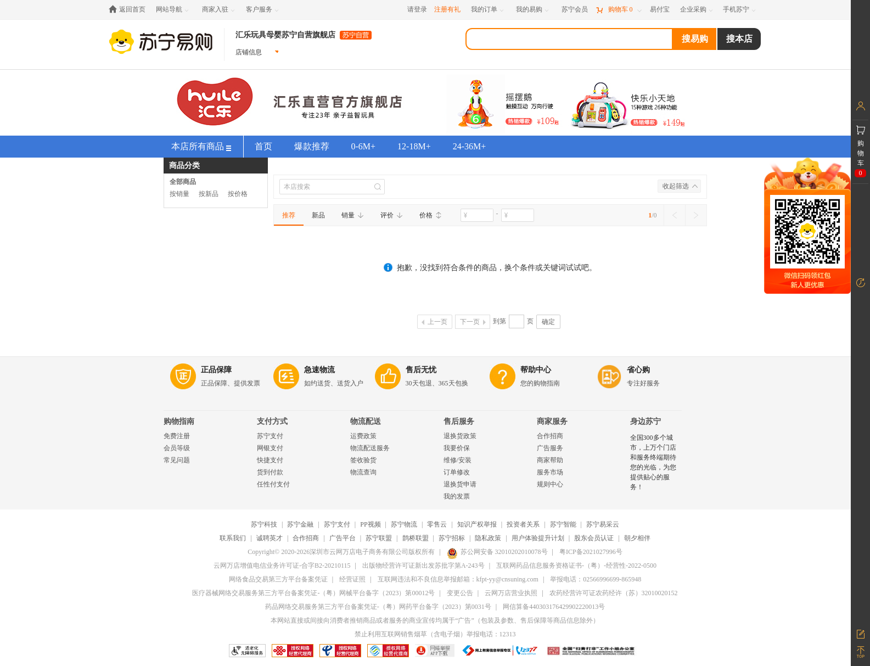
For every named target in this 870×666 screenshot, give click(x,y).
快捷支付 (270, 460)
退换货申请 (460, 484)
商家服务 (552, 421)
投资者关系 (523, 524)
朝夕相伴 (637, 538)
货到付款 (270, 472)
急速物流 (319, 370)
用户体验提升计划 (538, 538)
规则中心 (550, 484)
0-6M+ (363, 146)
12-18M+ (414, 146)
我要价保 (457, 448)
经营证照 (352, 579)
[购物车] (618, 9)
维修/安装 (458, 460)
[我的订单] (488, 9)
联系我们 (233, 538)
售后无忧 (421, 370)
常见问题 (177, 460)
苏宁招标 (452, 538)
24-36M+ (469, 146)
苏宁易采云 (602, 524)
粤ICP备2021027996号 (590, 552)
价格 (430, 215)
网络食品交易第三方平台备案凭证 (278, 579)
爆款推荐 (311, 146)
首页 (263, 146)
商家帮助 (550, 460)
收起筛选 (676, 186)
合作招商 (550, 436)
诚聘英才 (269, 538)
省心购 (638, 370)
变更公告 (460, 593)
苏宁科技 (264, 524)
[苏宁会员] (574, 9)
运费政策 (363, 436)
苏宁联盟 (379, 538)
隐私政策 (488, 538)
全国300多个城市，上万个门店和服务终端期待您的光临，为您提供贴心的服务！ (653, 462)
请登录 (417, 9)
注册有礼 (447, 9)
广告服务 (550, 448)
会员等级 (177, 448)
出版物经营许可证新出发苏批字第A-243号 (423, 565)
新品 (318, 215)
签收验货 (363, 460)
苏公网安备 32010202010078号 (497, 552)
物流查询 (363, 472)
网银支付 (270, 448)
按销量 (179, 194)
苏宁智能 (563, 524)
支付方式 (272, 421)
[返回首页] (130, 9)
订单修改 (457, 472)
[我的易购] (533, 9)
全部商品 (183, 182)
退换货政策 (460, 436)
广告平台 (342, 538)
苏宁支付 (270, 436)
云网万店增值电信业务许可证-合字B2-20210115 (282, 565)
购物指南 (179, 421)
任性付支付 (273, 484)
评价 (391, 215)
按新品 (208, 194)
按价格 (238, 194)
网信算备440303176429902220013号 (554, 607)
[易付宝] (659, 9)
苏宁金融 (300, 524)
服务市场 (550, 472)
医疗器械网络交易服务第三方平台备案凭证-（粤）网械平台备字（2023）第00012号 (313, 593)
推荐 (288, 215)
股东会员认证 (594, 538)
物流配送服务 (370, 448)
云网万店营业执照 (511, 593)
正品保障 (216, 370)
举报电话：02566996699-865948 (595, 579)
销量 (352, 215)
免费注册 (177, 436)
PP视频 (370, 524)
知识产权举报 (477, 524)
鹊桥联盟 (415, 538)
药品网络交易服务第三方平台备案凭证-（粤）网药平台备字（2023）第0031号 (378, 607)
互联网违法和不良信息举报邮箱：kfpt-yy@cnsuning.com (458, 579)
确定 (548, 322)
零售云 (437, 524)
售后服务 (459, 421)
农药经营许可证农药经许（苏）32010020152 (613, 593)
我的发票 (457, 496)
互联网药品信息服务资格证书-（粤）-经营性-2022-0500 (576, 565)
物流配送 (365, 421)
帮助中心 (535, 370)
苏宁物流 (404, 524)
